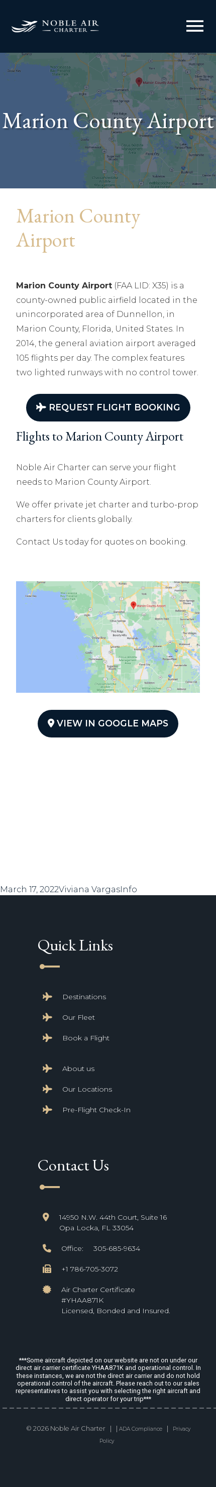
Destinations (84, 996)
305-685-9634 (116, 1248)
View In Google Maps (108, 723)
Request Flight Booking (108, 407)
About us (78, 1068)
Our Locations (87, 1089)
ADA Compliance (140, 1429)
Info (128, 889)
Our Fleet (78, 1017)
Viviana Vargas (89, 889)
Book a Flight (86, 1037)
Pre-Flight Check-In (96, 1109)
